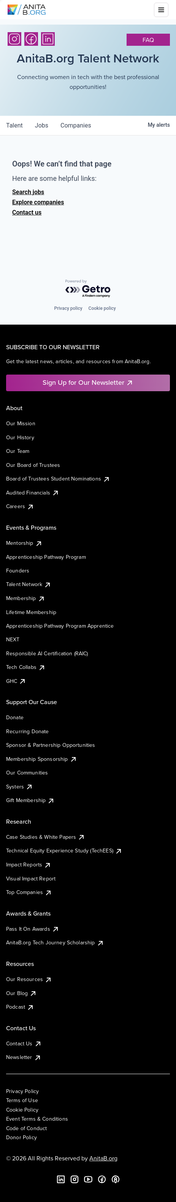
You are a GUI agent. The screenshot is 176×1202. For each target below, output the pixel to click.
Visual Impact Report (30, 878)
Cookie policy (102, 308)
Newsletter (23, 1057)
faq (148, 40)
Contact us (26, 212)
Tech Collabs (26, 667)
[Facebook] (31, 39)
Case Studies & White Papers (45, 837)
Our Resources (29, 979)
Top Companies (29, 892)
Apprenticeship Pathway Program (46, 557)
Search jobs (28, 192)
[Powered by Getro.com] (88, 289)
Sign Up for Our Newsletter (88, 382)
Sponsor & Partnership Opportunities (50, 745)
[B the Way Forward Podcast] (115, 1179)
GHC (16, 681)
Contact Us (24, 1043)
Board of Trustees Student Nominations (58, 478)
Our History (20, 437)
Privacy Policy (22, 1091)
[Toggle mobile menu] (161, 10)
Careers (20, 506)
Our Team (17, 451)
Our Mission (20, 423)
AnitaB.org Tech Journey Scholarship (55, 942)
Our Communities (27, 772)
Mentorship (24, 543)
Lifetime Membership (31, 612)
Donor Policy (21, 1137)
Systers (19, 786)
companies (75, 125)
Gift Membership (30, 800)
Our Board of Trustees (33, 465)
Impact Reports (28, 864)
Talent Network (28, 584)
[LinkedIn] (48, 39)
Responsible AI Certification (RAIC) (47, 653)
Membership (25, 598)
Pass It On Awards (32, 929)
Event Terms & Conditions (37, 1119)
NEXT (13, 639)
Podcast (20, 1007)
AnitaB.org (103, 1158)
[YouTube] (88, 1179)
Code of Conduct (26, 1128)
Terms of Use (22, 1100)
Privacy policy (68, 308)
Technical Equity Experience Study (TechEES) (64, 850)
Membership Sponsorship (41, 759)
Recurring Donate (27, 731)
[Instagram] (14, 39)
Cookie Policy (22, 1109)
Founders (17, 570)
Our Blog (21, 993)
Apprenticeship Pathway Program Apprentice (60, 626)
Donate (15, 717)
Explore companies (38, 202)
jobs (41, 125)
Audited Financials (32, 492)
